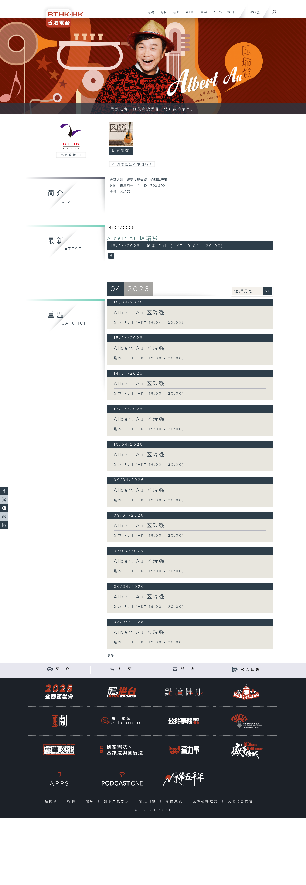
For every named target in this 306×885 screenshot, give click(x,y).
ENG (251, 12)
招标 (91, 801)
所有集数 (121, 151)
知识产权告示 (117, 801)
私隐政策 (175, 801)
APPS (216, 14)
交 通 (63, 669)
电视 (149, 14)
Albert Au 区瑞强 (133, 238)
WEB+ (189, 14)
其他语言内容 (241, 801)
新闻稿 (52, 801)
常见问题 (148, 801)
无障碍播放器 (206, 801)
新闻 (175, 14)
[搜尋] (274, 10)
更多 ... (112, 656)
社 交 (126, 669)
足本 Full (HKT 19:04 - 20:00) (149, 323)
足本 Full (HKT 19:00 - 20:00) (149, 358)
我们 (229, 14)
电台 (162, 14)
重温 (202, 14)
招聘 (72, 801)
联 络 (188, 669)
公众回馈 (251, 670)
